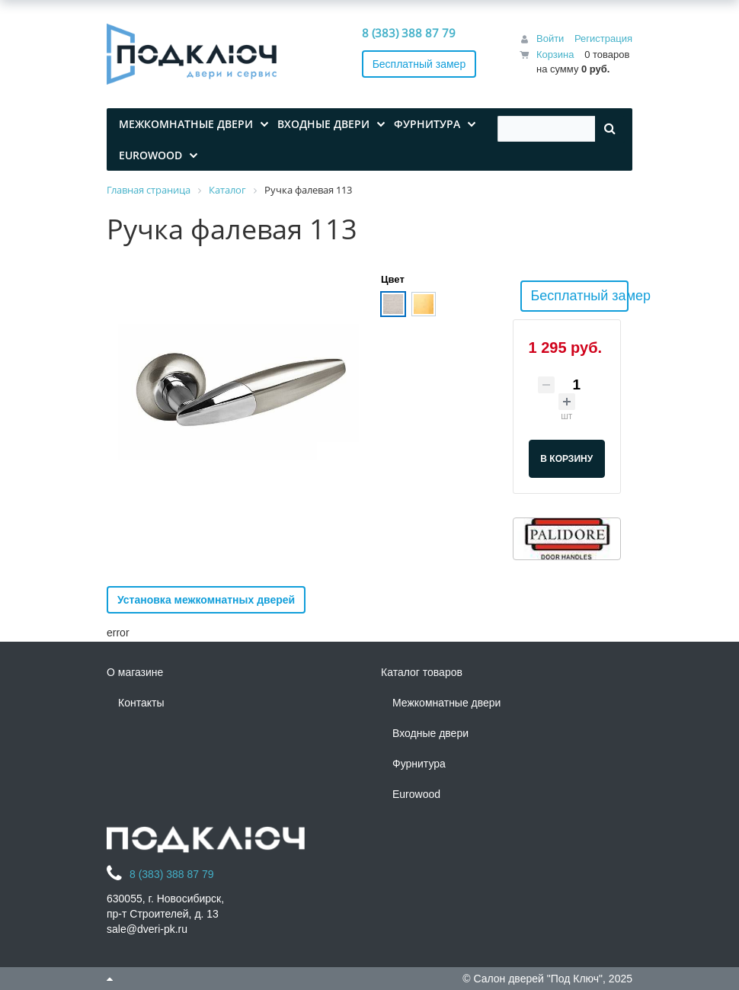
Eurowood (416, 794)
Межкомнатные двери (446, 703)
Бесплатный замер (419, 64)
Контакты (141, 703)
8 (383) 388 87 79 (409, 32)
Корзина (555, 54)
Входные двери (430, 733)
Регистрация (603, 38)
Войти (550, 38)
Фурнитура (419, 764)
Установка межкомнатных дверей (206, 600)
